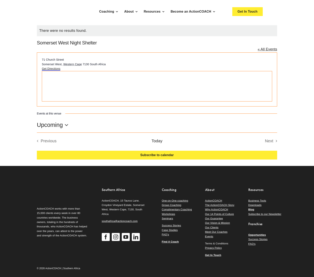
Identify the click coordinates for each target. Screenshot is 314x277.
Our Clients (211, 227)
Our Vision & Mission (217, 222)
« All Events (267, 49)
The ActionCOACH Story (219, 205)
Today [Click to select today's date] (157, 141)
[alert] (157, 30)
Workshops (168, 214)
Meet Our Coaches (216, 231)
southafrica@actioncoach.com (120, 221)
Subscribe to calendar (157, 155)
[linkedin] (136, 237)
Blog (251, 209)
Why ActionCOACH (216, 209)
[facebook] (106, 237)
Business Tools (257, 200)
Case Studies (170, 230)
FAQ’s (165, 234)
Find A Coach (170, 241)
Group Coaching (171, 205)
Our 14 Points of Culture (219, 214)
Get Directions (51, 68)
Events (209, 236)
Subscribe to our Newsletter (264, 214)
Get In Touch (213, 255)
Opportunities (257, 234)
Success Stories (171, 225)
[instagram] (116, 237)
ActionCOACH (213, 200)
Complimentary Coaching (177, 209)
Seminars (167, 218)
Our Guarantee (214, 218)
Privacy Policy (213, 247)
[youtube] (126, 237)
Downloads (255, 205)
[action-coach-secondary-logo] (57, 187)
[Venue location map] (157, 86)
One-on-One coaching (175, 200)
